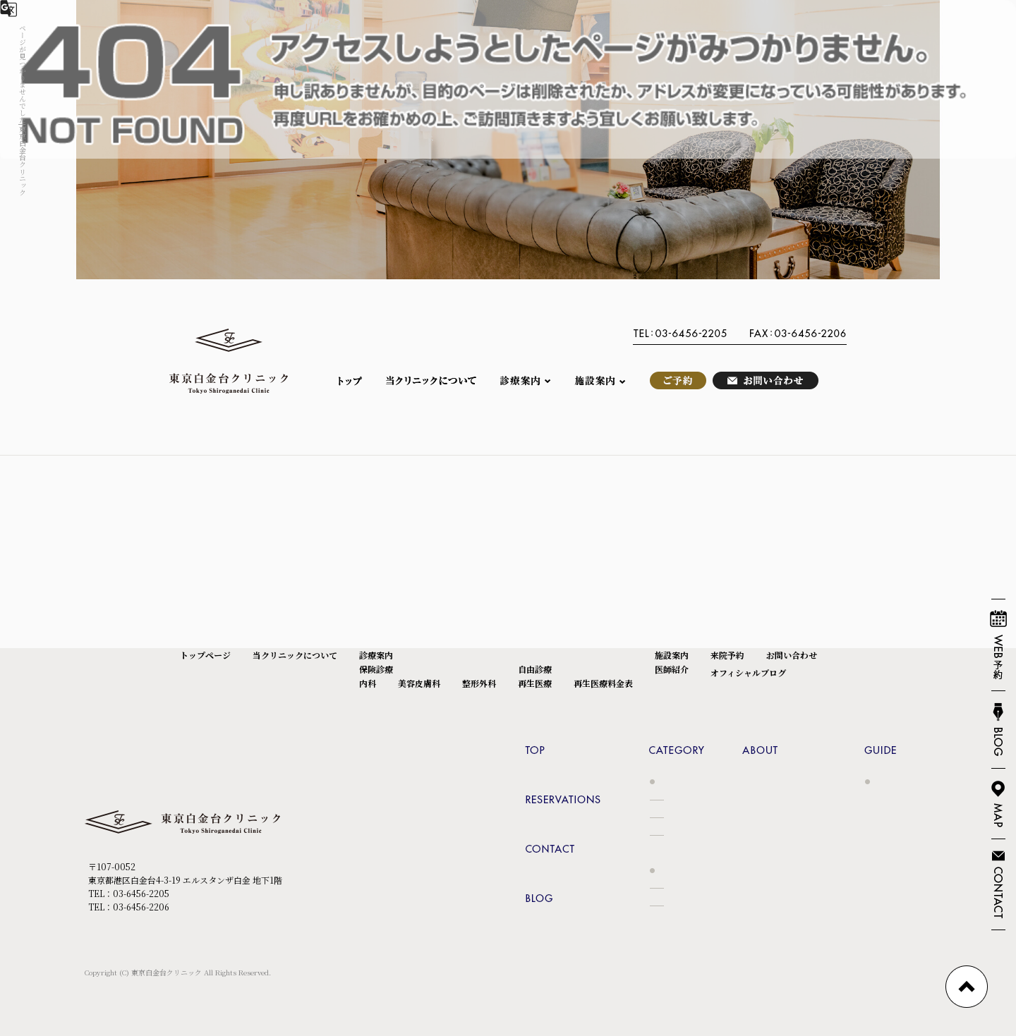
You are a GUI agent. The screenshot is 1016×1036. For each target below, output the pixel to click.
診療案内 (525, 380)
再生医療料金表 (603, 683)
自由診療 (535, 669)
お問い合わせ (765, 380)
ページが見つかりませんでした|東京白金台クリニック (23, 110)
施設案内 (599, 380)
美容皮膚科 (419, 683)
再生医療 (535, 683)
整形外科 (479, 683)
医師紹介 (672, 669)
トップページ (356, 380)
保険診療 (376, 669)
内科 (367, 683)
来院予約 (674, 380)
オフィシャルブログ (748, 672)
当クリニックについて (430, 380)
